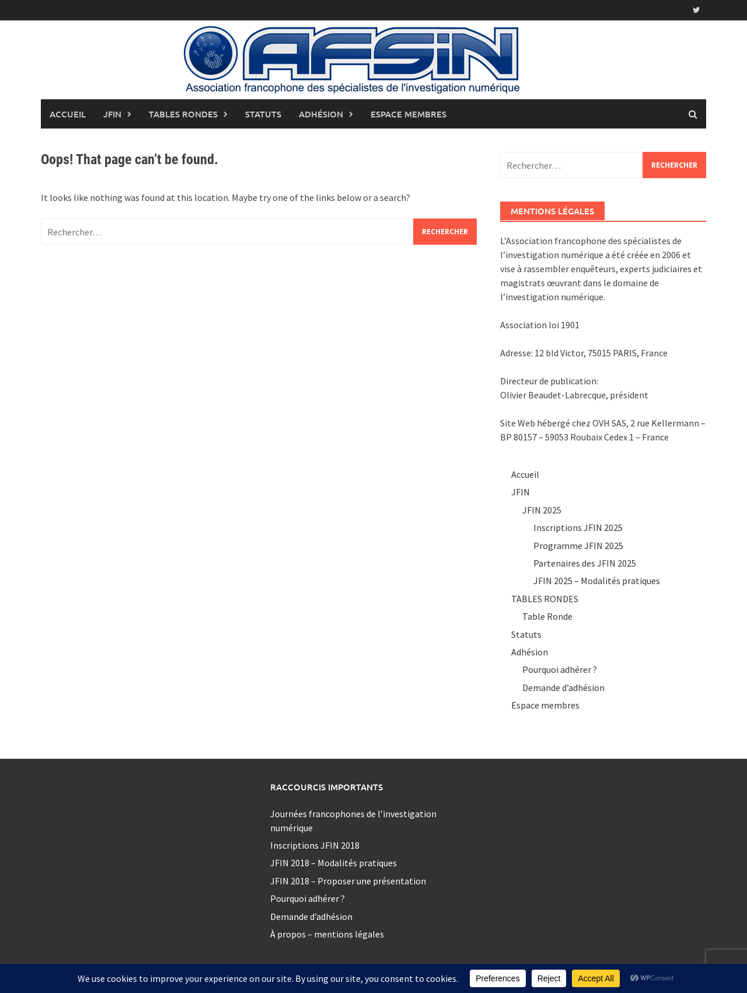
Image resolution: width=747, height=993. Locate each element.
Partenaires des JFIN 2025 (584, 563)
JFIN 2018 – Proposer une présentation (348, 881)
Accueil (68, 114)
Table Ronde (547, 616)
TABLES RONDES (183, 114)
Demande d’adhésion (563, 687)
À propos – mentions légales (327, 934)
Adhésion (321, 114)
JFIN (112, 114)
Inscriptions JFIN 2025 (578, 527)
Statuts (263, 114)
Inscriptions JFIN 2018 (314, 845)
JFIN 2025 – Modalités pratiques (596, 580)
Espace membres (408, 114)
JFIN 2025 (541, 510)
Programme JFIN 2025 (578, 545)
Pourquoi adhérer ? (559, 669)
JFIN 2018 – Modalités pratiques (333, 863)
